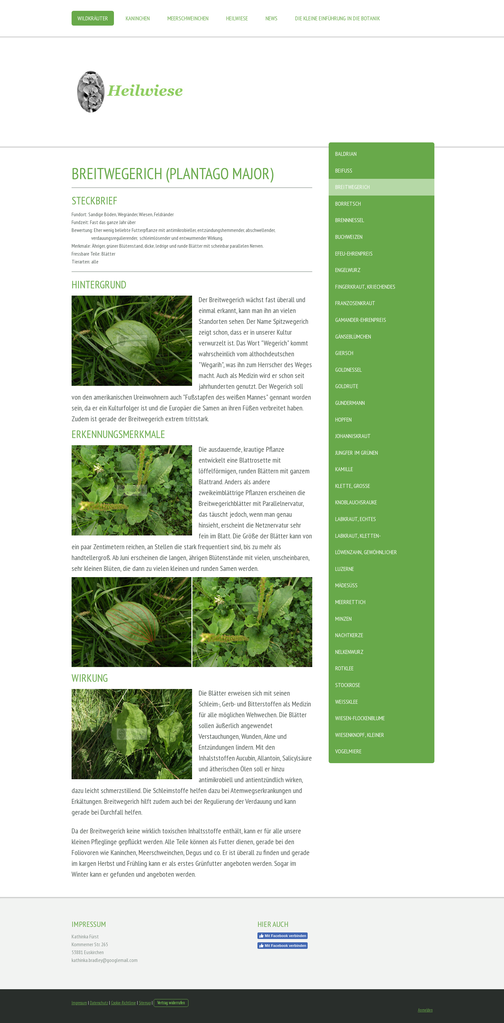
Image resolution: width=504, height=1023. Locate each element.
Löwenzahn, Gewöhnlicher (366, 552)
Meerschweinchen (187, 18)
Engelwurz (348, 270)
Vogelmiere (348, 751)
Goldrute (346, 386)
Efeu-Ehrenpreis (354, 253)
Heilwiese (237, 18)
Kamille (344, 469)
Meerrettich (350, 602)
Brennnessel (349, 220)
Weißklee (346, 701)
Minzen (343, 618)
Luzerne (344, 569)
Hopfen (343, 419)
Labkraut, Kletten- (358, 535)
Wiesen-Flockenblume (360, 718)
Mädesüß (346, 585)
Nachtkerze (349, 635)
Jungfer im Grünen (356, 452)
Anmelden (425, 1010)
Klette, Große (352, 486)
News (271, 18)
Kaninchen (138, 18)
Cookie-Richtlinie (123, 1003)
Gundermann (350, 403)
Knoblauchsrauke (356, 502)
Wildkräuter (92, 18)
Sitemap (145, 1003)
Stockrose (347, 685)
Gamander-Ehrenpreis (360, 320)
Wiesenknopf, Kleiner (359, 735)
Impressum (79, 1003)
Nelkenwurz (349, 652)
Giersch (344, 353)
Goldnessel (348, 369)
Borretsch (348, 203)
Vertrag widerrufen (171, 1003)
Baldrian (346, 153)
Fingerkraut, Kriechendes (365, 286)
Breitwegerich (352, 187)
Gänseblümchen (353, 336)
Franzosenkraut (355, 303)
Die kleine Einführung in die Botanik (337, 18)
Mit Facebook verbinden (282, 935)
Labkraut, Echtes (355, 519)
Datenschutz (99, 1003)
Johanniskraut (353, 436)
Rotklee (344, 668)
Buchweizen (348, 236)
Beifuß (343, 170)
